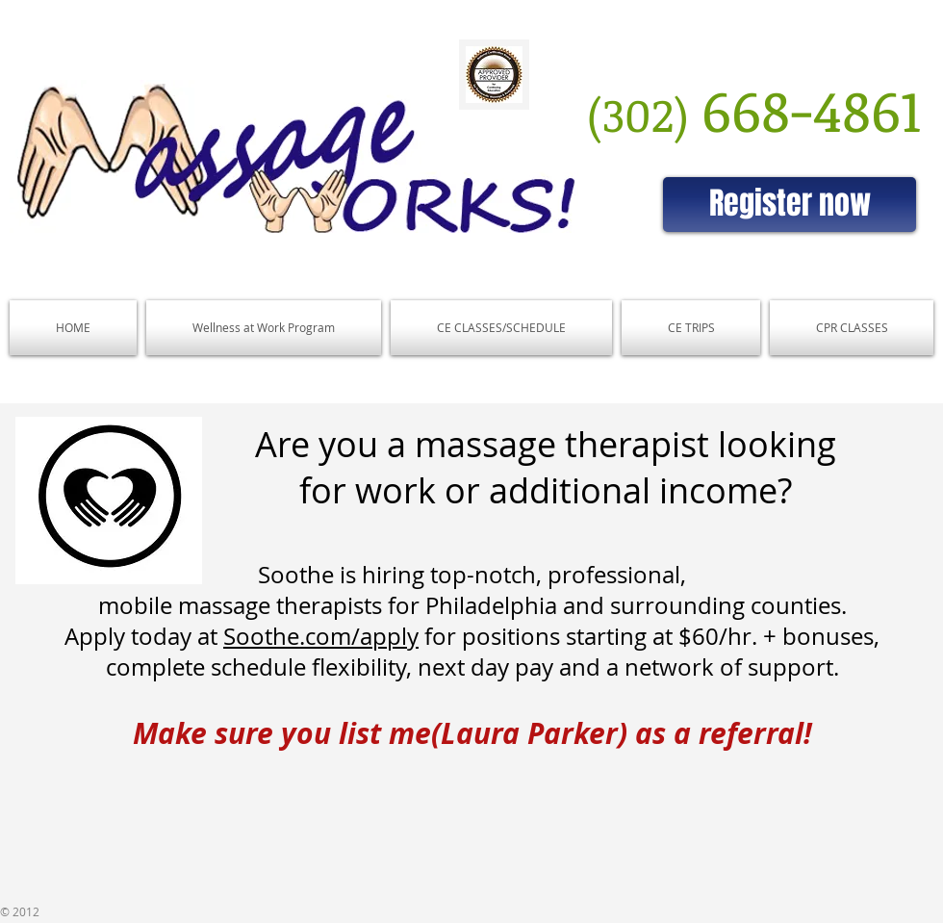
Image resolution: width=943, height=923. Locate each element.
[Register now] (789, 204)
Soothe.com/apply (321, 636)
